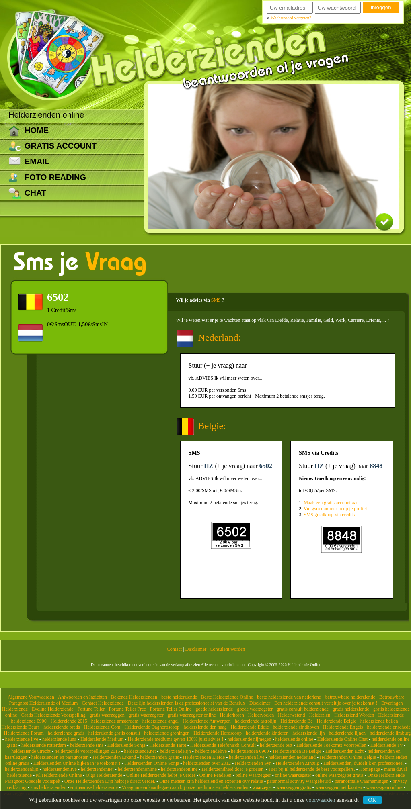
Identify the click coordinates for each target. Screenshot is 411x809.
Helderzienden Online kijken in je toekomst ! (77, 763)
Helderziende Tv (386, 745)
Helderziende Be (296, 721)
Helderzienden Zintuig (297, 763)
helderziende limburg (390, 733)
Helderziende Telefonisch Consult (223, 745)
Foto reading (55, 177)
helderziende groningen (166, 733)
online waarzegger (253, 775)
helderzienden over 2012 (207, 763)
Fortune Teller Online (171, 709)
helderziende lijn (308, 733)
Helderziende (391, 715)
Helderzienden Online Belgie (348, 757)
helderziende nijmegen (249, 739)
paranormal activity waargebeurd (299, 781)
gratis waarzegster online (192, 715)
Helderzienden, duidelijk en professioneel (363, 763)
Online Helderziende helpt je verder (160, 775)
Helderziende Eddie (250, 727)
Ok (372, 800)
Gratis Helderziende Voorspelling (53, 715)
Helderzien (320, 715)
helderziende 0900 (29, 721)
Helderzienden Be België (297, 751)
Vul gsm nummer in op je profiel (335, 508)
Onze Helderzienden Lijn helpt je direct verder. (109, 781)
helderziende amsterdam (114, 721)
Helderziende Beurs (20, 727)
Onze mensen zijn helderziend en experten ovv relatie (211, 781)
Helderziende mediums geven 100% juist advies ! (176, 739)
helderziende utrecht (31, 751)
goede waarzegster (255, 709)
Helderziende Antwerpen (207, 721)
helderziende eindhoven (296, 727)
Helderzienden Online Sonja (151, 763)
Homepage (369, 769)
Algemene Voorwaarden (31, 697)
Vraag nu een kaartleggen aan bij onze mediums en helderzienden (185, 787)
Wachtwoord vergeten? (291, 17)
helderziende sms (86, 745)
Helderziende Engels (343, 727)
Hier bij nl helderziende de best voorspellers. (312, 769)
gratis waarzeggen (107, 715)
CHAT (35, 192)
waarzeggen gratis (293, 787)
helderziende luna (59, 739)
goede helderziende (214, 709)
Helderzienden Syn (253, 763)
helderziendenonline (137, 769)
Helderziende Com (102, 727)
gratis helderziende (351, 709)
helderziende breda (61, 727)
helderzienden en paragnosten (60, 757)
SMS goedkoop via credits (329, 514)
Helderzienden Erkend (114, 757)
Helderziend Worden (354, 715)
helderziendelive (211, 751)
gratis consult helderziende (303, 709)
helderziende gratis (66, 733)
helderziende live (21, 739)
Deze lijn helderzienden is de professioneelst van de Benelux (186, 703)
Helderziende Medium (102, 739)
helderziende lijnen (347, 733)
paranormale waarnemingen (361, 781)
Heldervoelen (261, 715)
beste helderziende (179, 697)
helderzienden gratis (159, 757)
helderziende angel (160, 721)
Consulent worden (227, 649)
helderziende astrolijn (256, 721)
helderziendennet (97, 769)
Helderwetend (291, 715)
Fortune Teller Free (127, 709)
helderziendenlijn (21, 769)
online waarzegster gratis (339, 775)
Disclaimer (196, 649)
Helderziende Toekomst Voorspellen (331, 745)
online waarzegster (293, 775)
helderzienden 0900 (250, 751)
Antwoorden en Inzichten (82, 697)
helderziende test (276, 745)
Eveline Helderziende (53, 709)
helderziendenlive (59, 769)
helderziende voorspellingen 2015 (87, 751)
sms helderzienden (48, 787)
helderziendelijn (175, 751)
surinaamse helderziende (94, 787)
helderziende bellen (379, 721)
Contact (174, 649)
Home (37, 130)
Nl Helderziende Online (59, 775)
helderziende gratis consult (114, 733)
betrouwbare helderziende (350, 697)
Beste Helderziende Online (227, 697)
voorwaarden (320, 800)
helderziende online (294, 739)
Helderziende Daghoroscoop (151, 727)
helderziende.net (140, 751)
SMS (216, 300)
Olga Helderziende (104, 775)
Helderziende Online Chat (342, 739)
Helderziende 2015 (69, 721)
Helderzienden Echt (344, 751)
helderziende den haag (204, 727)
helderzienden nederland (292, 757)
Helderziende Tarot (167, 745)
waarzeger (262, 787)
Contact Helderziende (102, 703)
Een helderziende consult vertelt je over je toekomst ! (325, 703)
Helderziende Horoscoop (217, 733)
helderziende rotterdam (43, 745)
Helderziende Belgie (336, 721)
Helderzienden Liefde (204, 757)
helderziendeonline (179, 769)
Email (37, 161)
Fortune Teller (91, 709)
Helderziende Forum (24, 733)
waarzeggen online (384, 787)
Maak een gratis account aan (331, 502)
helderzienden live (246, 757)
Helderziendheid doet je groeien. (233, 769)
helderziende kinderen (267, 733)
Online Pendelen (215, 775)
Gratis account (61, 145)
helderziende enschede (389, 727)
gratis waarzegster (146, 715)
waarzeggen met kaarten (338, 787)
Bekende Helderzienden (134, 697)
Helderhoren (232, 715)
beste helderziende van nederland (289, 697)
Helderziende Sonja (126, 745)
